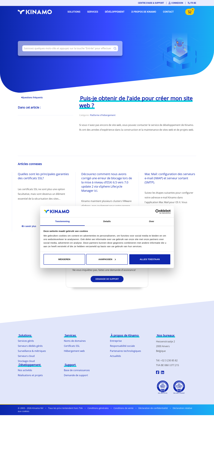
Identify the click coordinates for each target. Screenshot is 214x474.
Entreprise (116, 340)
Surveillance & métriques (32, 351)
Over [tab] (151, 221)
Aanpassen (107, 259)
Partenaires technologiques (125, 351)
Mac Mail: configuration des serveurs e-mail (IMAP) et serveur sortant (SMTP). (170, 178)
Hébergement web (74, 351)
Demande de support (107, 279)
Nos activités (25, 370)
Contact (168, 11)
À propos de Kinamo (143, 11)
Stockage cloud (26, 361)
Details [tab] (107, 221)
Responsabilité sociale (122, 346)
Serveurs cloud (26, 356)
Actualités (115, 356)
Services (92, 11)
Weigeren (64, 259)
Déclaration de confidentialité (153, 408)
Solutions (73, 11)
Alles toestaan (150, 259)
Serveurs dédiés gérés (30, 346)
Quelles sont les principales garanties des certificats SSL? (43, 176)
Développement (115, 11)
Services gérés (26, 340)
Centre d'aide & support (151, 3)
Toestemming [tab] (62, 221)
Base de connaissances (77, 370)
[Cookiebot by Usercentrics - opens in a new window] (158, 211)
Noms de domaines (75, 340)
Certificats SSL (72, 346)
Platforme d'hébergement (102, 115)
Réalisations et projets (30, 375)
